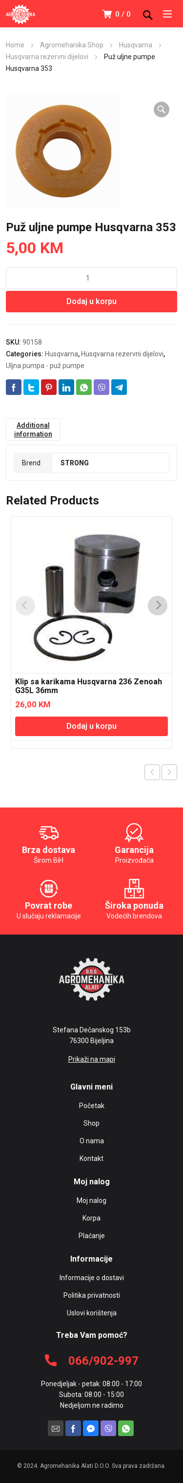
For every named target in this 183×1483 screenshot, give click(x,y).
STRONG (75, 463)
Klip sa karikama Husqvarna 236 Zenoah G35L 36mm (88, 686)
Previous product (152, 772)
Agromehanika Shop (71, 45)
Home (15, 45)
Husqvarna (135, 45)
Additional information (33, 429)
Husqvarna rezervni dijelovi (47, 57)
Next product (169, 772)
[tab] (33, 429)
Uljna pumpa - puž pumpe (45, 366)
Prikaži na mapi (91, 1059)
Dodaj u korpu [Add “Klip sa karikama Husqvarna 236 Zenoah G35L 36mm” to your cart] (91, 726)
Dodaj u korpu (91, 301)
